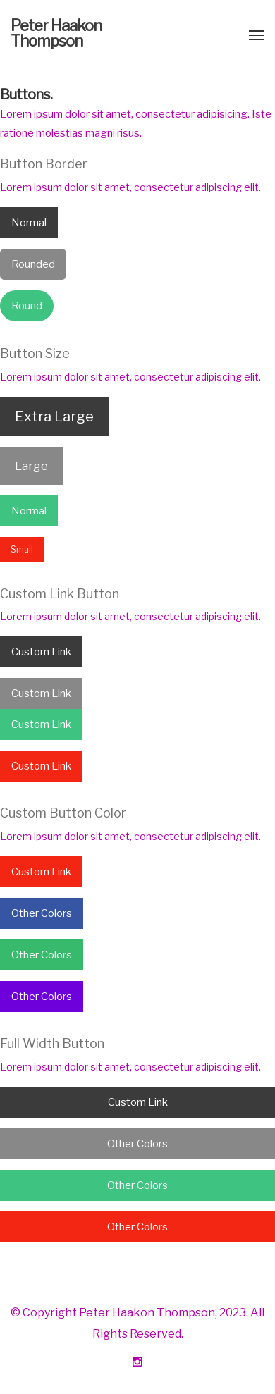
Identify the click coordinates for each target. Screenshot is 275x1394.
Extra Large (54, 416)
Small (22, 549)
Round (26, 306)
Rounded (33, 264)
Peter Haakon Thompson (56, 33)
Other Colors (41, 913)
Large (31, 466)
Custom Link (41, 652)
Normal (29, 222)
